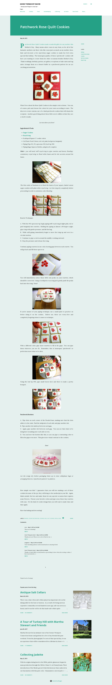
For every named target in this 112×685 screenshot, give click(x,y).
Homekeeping (47, 11)
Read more (65, 612)
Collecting (57, 11)
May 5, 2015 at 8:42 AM (33, 527)
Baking (82, 52)
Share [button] (82, 44)
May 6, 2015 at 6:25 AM (36, 542)
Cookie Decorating (85, 54)
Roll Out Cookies (84, 58)
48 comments (28, 675)
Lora (26, 527)
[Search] (85, 4)
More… (84, 11)
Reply (26, 531)
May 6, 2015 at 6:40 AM (42, 550)
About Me (22, 11)
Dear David (75, 11)
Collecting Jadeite (31, 654)
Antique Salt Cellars (33, 592)
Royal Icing (83, 60)
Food (38, 11)
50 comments (28, 612)
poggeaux (27, 542)
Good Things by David (30, 4)
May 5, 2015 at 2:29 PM (42, 535)
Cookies (31, 11)
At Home (66, 11)
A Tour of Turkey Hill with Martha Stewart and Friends (42, 623)
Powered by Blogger (56, 681)
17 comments (28, 645)
